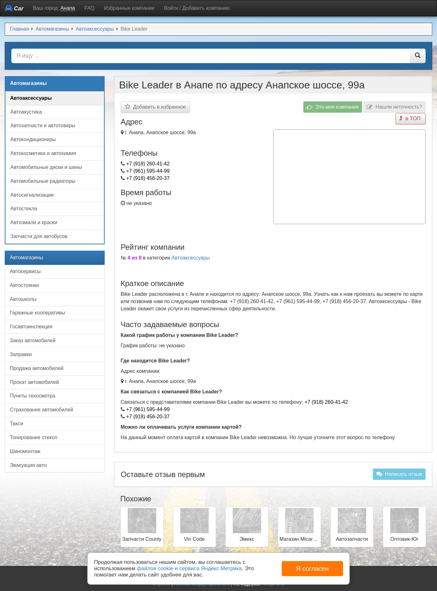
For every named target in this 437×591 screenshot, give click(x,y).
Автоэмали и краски (33, 222)
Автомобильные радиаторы (42, 181)
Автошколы (23, 299)
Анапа (67, 8)
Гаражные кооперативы (37, 312)
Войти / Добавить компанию (197, 8)
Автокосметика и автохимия (43, 153)
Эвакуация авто (28, 465)
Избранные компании (129, 8)
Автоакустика (26, 112)
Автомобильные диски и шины (46, 167)
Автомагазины (26, 257)
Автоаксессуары (191, 257)
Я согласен (312, 568)
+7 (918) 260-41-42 (147, 163)
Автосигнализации (32, 195)
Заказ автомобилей (33, 340)
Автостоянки (24, 285)
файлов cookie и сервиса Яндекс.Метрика (189, 568)
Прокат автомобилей (34, 382)
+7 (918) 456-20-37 (147, 178)
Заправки (21, 354)
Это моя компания (333, 107)
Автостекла (23, 208)
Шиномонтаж (25, 451)
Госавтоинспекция (31, 326)
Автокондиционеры (33, 139)
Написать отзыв (399, 473)
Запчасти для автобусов (38, 236)
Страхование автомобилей (41, 409)
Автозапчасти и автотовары (42, 125)
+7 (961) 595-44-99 (147, 171)
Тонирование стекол (33, 437)
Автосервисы (25, 271)
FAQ (89, 8)
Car (14, 8)
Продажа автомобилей (37, 368)
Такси (16, 423)
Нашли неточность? (394, 107)
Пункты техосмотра (32, 395)
